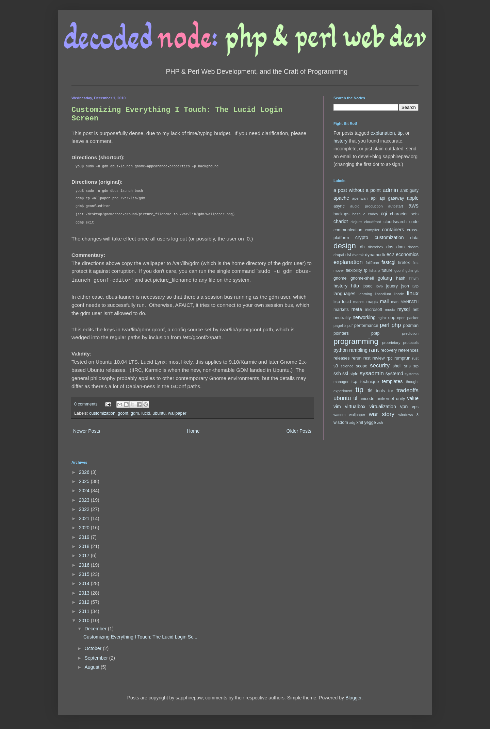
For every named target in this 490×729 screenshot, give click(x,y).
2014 (85, 583)
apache (341, 198)
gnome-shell (362, 278)
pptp (375, 333)
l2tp (415, 286)
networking (364, 317)
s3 (335, 366)
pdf (350, 326)
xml (359, 422)
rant (374, 350)
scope (362, 366)
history (340, 141)
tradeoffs (407, 390)
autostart (395, 206)
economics (407, 254)
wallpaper (177, 413)
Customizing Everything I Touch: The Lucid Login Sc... (140, 637)
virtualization (383, 406)
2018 (85, 546)
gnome (340, 278)
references (408, 350)
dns (389, 247)
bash (356, 214)
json (405, 286)
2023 (85, 500)
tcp (354, 381)
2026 (85, 472)
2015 (85, 574)
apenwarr (360, 198)
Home (193, 431)
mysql (403, 309)
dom (400, 247)
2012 (85, 602)
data (414, 237)
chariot (340, 221)
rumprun (402, 358)
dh (362, 247)
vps (415, 406)
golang (385, 278)
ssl (345, 373)
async (339, 206)
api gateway (391, 198)
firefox (404, 262)
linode (399, 294)
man (394, 302)
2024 (85, 490)
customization (102, 413)
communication (347, 230)
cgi (384, 213)
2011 (85, 611)
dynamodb (375, 254)
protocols (411, 343)
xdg (352, 422)
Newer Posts (86, 431)
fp (366, 270)
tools (380, 390)
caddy (373, 214)
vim (337, 406)
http (355, 285)
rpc (390, 358)
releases (341, 358)
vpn (404, 406)
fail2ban (372, 263)
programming (355, 341)
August (92, 667)
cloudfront (372, 222)
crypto (361, 237)
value (413, 398)
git (416, 270)
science (347, 366)
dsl (348, 254)
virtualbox (355, 406)
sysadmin (372, 373)
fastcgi (388, 262)
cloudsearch (395, 221)
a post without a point (357, 190)
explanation (383, 133)
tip (400, 133)
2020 (85, 527)
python (340, 350)
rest (367, 358)
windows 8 (408, 415)
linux (413, 293)
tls (370, 390)
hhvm (414, 278)
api (374, 198)
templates (392, 381)
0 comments (86, 404)
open (401, 318)
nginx (382, 318)
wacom (339, 415)
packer (413, 318)
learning (365, 294)
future (386, 270)
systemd (394, 373)
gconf (123, 413)
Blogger (353, 697)
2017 (85, 555)
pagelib (339, 326)
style (353, 373)
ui (355, 398)
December (96, 628)
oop (391, 317)
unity (400, 398)
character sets (404, 214)
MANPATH (410, 302)
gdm (135, 413)
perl (384, 325)
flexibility (354, 270)
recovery (388, 350)
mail (384, 301)
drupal (338, 255)
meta (357, 309)
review (378, 358)
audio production (366, 206)
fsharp (374, 270)
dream (413, 247)
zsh (380, 422)
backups (341, 214)
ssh (337, 373)
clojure (356, 222)
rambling (358, 350)
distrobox (375, 247)
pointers (341, 333)
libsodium (383, 294)
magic (372, 301)
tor (390, 390)
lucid (145, 413)
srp (416, 366)
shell (397, 366)
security (380, 365)
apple (413, 198)
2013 (85, 593)
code (414, 221)
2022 (85, 509)
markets (341, 309)
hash (400, 278)
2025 (85, 481)
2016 (85, 565)
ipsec (367, 286)
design (344, 246)
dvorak (358, 255)
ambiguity (409, 190)
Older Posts (299, 431)
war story (381, 414)
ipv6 (379, 286)
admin (390, 190)
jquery (392, 286)
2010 (85, 620)
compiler (372, 230)
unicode (366, 398)
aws (413, 205)
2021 (85, 518)
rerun (356, 358)
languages (344, 293)
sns (407, 366)
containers (393, 229)
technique (369, 381)
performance (366, 325)
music (390, 310)
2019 (85, 537)
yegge (370, 422)
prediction (410, 333)
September (96, 658)
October (93, 648)
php (396, 325)
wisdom (340, 422)
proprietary (391, 343)
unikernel (385, 398)
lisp (336, 301)
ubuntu (159, 413)
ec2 (390, 254)
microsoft (373, 309)
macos (358, 302)
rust (415, 358)
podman (411, 325)
